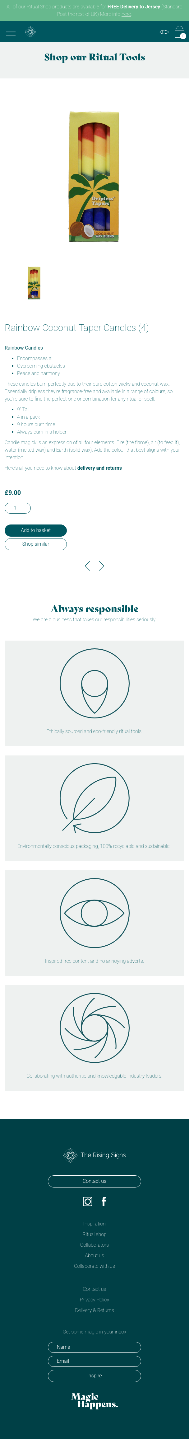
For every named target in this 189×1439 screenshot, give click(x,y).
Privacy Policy (94, 1300)
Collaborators (94, 1245)
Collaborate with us (94, 1266)
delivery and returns (99, 468)
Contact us (94, 1181)
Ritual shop (94, 1234)
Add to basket (36, 530)
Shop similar (35, 544)
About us (94, 1255)
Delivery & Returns (94, 1310)
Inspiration (94, 1224)
